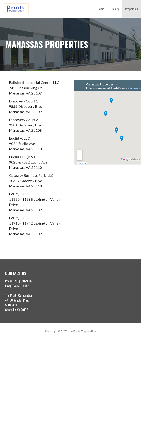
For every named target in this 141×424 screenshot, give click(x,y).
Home (100, 9)
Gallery (115, 9)
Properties (131, 9)
